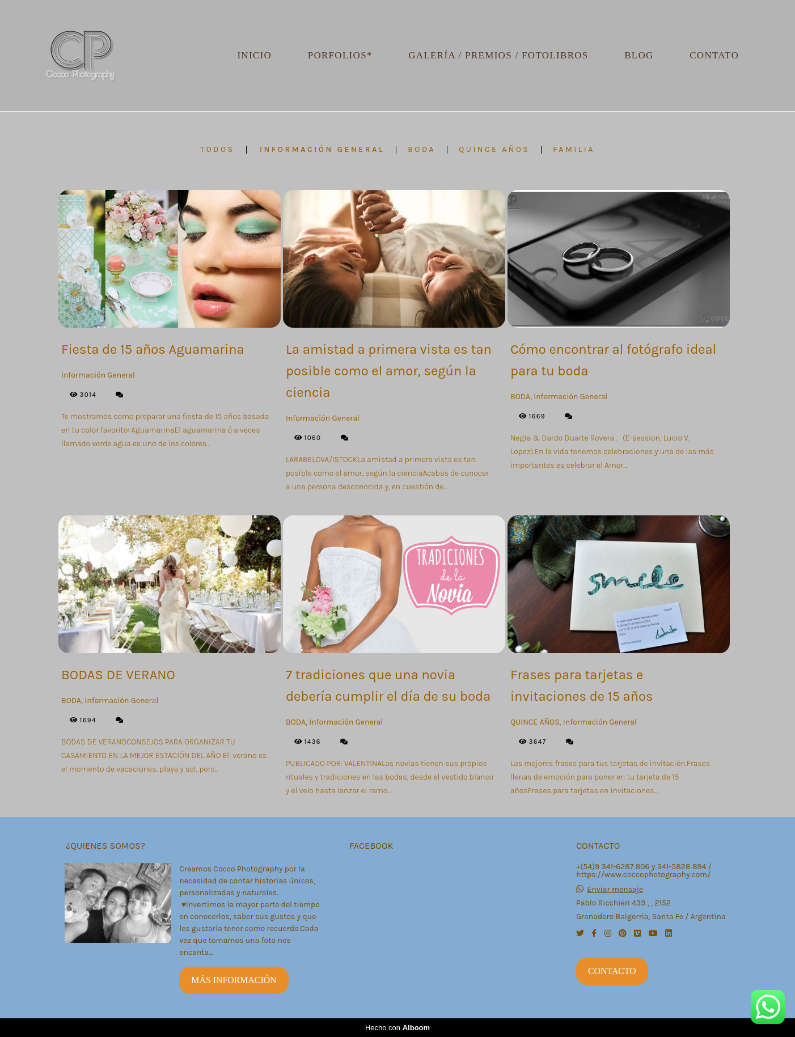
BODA (421, 150)
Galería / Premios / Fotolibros (498, 55)
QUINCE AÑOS (494, 150)
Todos (217, 150)
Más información (233, 980)
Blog (638, 55)
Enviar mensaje (615, 890)
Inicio (254, 55)
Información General (322, 150)
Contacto (612, 971)
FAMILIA (573, 150)
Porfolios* (340, 55)
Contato (714, 55)
